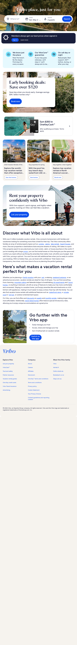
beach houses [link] (65, 267)
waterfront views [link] (55, 315)
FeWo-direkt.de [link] (58, 394)
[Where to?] (14, 19)
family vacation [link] (28, 301)
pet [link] (43, 301)
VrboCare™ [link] (6, 391)
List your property (19, 238)
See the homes (11, 177)
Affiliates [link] (30, 394)
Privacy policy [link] (32, 409)
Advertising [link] (6, 413)
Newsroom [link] (31, 398)
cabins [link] (47, 267)
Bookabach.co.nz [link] (58, 398)
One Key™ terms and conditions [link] (38, 402)
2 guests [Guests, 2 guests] (51, 20)
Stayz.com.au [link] (57, 402)
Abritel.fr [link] (56, 391)
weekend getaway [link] (59, 301)
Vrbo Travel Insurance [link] (9, 409)
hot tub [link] (11, 318)
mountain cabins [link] (20, 306)
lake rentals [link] (55, 267)
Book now (15, 101)
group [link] (25, 275)
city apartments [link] (58, 306)
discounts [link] (30, 321)
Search (67, 19)
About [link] (30, 387)
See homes (34, 177)
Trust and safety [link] (8, 394)
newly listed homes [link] (32, 324)
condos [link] (41, 267)
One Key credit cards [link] (9, 406)
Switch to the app (35, 360)
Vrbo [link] (54, 387)
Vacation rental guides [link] (10, 402)
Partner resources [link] (8, 398)
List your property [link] (8, 387)
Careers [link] (30, 391)
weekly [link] (39, 321)
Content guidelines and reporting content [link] (38, 422)
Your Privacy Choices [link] (34, 417)
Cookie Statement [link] (33, 413)
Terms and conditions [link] (35, 406)
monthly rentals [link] (51, 321)
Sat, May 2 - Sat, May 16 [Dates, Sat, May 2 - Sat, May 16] (35, 20)
